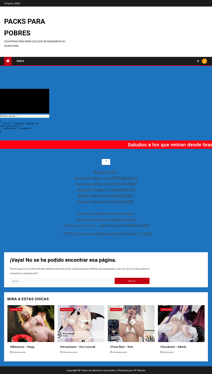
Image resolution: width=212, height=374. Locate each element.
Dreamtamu (67, 309)
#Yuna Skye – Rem (121, 346)
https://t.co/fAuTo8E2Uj (114, 189)
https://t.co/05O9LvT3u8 (115, 183)
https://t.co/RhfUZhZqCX (112, 195)
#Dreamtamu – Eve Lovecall (77, 346)
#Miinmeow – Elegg (22, 346)
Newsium (123, 370)
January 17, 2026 (137, 233)
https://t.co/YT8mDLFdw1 (115, 178)
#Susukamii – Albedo (173, 346)
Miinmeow (16, 309)
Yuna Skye (116, 309)
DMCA (20, 61)
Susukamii (166, 309)
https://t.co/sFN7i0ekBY (113, 201)
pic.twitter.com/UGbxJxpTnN (124, 225)
